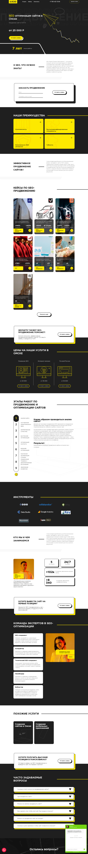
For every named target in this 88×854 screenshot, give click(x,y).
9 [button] (16, 468)
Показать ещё (44, 314)
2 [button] (16, 424)
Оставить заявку (59, 92)
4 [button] (16, 437)
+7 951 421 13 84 (55, 1)
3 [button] (16, 431)
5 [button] (16, 443)
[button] (16, 474)
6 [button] (16, 449)
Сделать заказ (74, 1)
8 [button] (16, 462)
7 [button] (16, 455)
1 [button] (16, 418)
